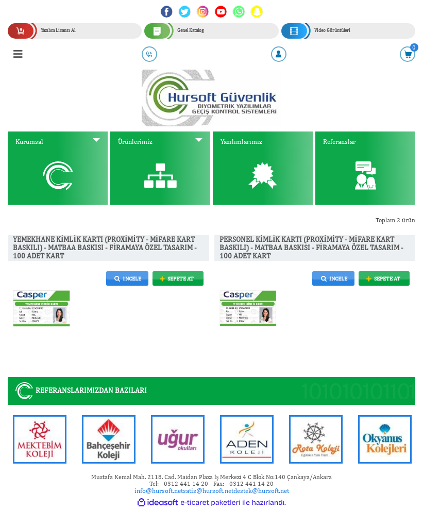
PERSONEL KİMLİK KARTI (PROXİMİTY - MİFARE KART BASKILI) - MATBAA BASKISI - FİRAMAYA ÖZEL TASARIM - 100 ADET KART (311, 248)
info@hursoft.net (158, 491)
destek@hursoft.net (261, 491)
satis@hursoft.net (208, 491)
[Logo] (211, 97)
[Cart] (407, 54)
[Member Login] (278, 54)
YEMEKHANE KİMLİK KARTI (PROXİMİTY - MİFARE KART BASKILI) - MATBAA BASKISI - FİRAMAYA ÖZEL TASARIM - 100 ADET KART (105, 248)
